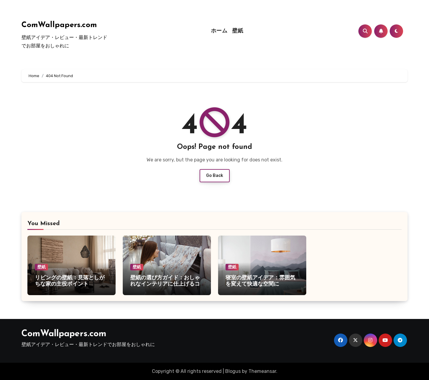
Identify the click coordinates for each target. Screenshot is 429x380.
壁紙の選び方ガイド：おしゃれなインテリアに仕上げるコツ (165, 284)
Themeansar (262, 371)
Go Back (214, 175)
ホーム (219, 31)
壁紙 (237, 31)
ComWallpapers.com (59, 25)
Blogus (233, 371)
